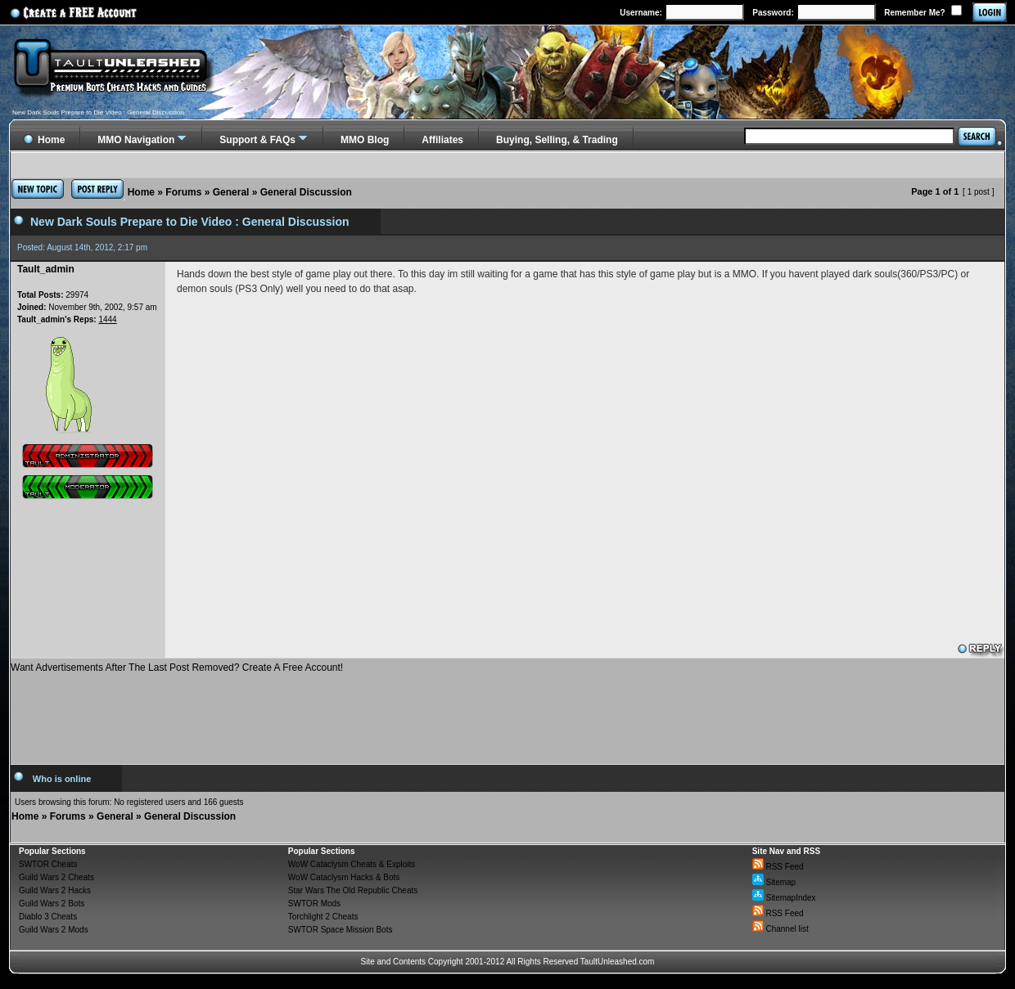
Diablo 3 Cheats (48, 916)
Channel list (780, 928)
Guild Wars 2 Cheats (56, 877)
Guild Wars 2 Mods (53, 929)
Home (141, 192)
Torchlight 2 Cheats (323, 916)
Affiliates (442, 140)
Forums (183, 192)
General (231, 192)
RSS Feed (778, 866)
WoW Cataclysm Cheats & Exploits (351, 864)
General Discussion (306, 192)
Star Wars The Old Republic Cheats (352, 890)
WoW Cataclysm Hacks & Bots (344, 877)
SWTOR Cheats (48, 864)
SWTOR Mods (314, 903)
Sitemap (774, 882)
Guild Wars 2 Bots (51, 903)
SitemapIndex (784, 897)
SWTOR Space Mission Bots (340, 929)
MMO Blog (365, 140)
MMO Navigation (135, 140)
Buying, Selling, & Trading (557, 140)
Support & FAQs (257, 140)
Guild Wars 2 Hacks (55, 890)
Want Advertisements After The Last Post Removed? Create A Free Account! (177, 667)
